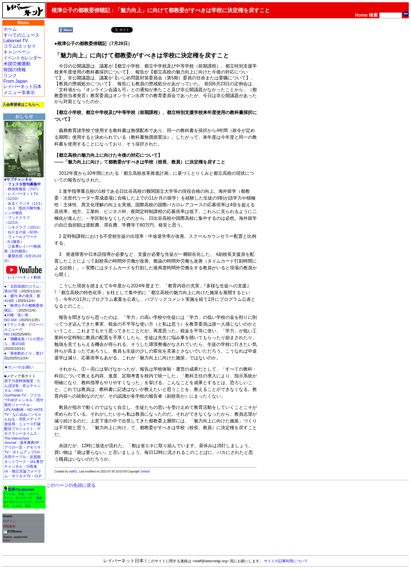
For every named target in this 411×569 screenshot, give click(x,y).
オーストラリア (22, 501)
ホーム (10, 29)
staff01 (73, 471)
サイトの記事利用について (286, 561)
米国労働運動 (16, 63)
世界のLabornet (21, 489)
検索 (373, 15)
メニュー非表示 (19, 92)
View (6, 540)
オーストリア (23, 497)
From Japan (15, 81)
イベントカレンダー (22, 57)
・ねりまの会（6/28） (22, 232)
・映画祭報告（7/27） (22, 189)
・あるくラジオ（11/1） (24, 203)
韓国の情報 (14, 69)
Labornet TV (15, 40)
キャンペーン (16, 52)
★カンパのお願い (18, 367)
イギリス (33, 494)
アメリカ (9, 494)
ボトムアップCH (25, 452)
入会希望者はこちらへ (21, 104)
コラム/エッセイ (19, 46)
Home (361, 15)
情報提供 (9, 526)
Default (145, 471)
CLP (37, 476)
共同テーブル (15, 457)
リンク (10, 75)
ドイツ (7, 497)
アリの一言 (13, 447)
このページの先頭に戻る (71, 485)
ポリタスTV (21, 476)
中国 (21, 494)
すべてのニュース (21, 35)
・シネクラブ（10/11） (23, 227)
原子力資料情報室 (18, 381)
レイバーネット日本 (22, 86)
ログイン (9, 521)
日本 (27, 505)
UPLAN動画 (14, 409)
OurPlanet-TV (15, 395)
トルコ (17, 505)
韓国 (39, 497)
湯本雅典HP (29, 442)
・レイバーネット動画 (24, 275)
